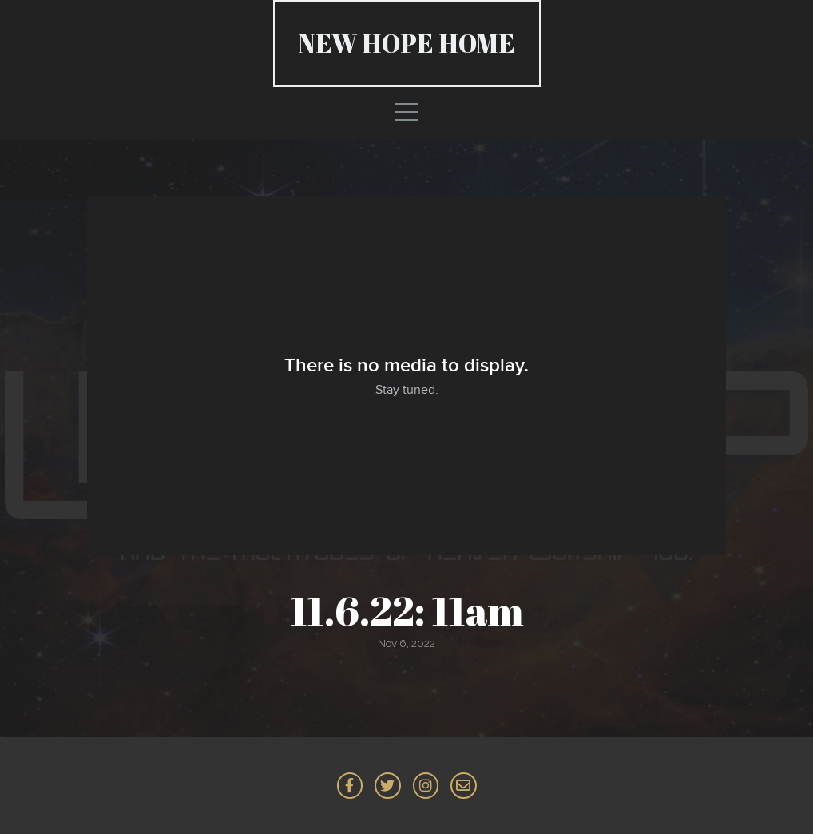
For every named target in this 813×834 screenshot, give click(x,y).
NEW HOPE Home (407, 43)
